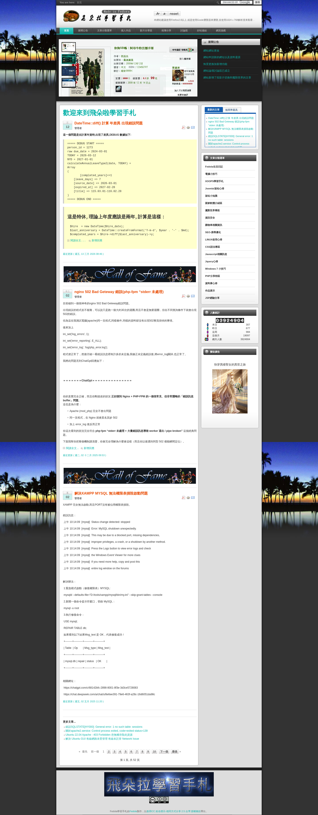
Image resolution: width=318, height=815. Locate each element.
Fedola (133, 811)
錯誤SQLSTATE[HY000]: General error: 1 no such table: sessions (104, 727)
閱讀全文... (78, 241)
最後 (174, 751)
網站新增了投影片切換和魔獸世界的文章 (227, 77)
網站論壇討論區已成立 (216, 70)
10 (154, 751)
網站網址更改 (211, 50)
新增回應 (97, 241)
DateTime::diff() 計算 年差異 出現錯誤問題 (231, 118)
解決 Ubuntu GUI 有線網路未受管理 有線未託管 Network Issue (102, 739)
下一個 (164, 751)
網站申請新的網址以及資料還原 (221, 57)
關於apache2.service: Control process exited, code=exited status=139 (107, 731)
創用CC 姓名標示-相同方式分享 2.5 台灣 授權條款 (174, 811)
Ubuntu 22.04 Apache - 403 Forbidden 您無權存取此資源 (99, 735)
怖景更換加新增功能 (215, 64)
